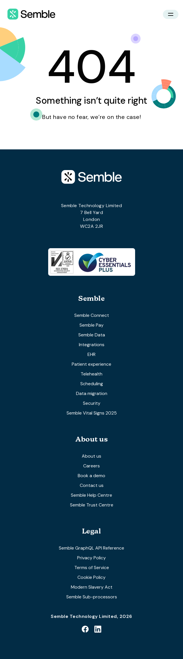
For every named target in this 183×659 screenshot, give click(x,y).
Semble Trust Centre (91, 505)
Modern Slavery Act (91, 587)
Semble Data (91, 335)
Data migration (91, 393)
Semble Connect (91, 315)
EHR (91, 354)
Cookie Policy (91, 577)
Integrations (91, 345)
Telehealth (91, 374)
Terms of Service (91, 567)
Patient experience (91, 364)
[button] (170, 14)
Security (91, 403)
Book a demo (91, 476)
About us (91, 456)
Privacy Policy (91, 558)
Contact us (92, 485)
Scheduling (91, 384)
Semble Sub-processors (91, 597)
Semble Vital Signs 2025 (92, 413)
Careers (91, 466)
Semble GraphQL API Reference (91, 548)
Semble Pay (91, 325)
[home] (30, 14)
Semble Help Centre (91, 495)
